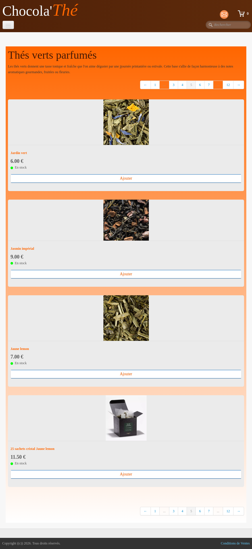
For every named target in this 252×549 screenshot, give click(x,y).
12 (228, 85)
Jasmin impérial (22, 249)
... (164, 85)
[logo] (42, 10)
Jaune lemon (20, 349)
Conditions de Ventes (235, 543)
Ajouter (126, 178)
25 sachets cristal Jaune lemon (33, 449)
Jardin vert (19, 153)
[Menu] (8, 25)
